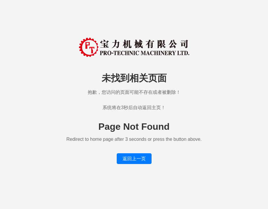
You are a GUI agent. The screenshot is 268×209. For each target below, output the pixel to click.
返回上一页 (134, 158)
